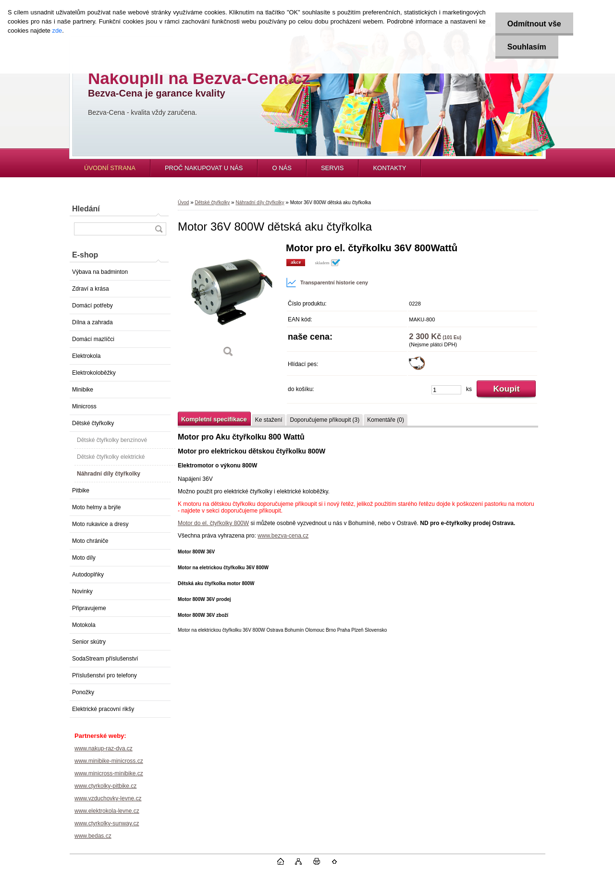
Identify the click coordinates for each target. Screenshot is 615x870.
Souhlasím (526, 47)
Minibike (82, 389)
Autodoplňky (88, 574)
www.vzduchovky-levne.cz (107, 798)
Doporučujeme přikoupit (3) (324, 420)
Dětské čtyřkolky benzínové (112, 440)
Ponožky (83, 692)
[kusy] (446, 389)
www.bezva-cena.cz (283, 535)
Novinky (82, 591)
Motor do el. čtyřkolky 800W (213, 523)
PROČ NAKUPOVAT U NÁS (204, 168)
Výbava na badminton (100, 272)
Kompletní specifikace (214, 419)
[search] (158, 229)
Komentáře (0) (385, 420)
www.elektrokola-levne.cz (106, 811)
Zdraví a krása (90, 288)
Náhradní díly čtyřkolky (108, 473)
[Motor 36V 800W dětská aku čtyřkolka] (228, 303)
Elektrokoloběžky (94, 372)
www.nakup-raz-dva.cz (103, 748)
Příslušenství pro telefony (104, 675)
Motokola (84, 625)
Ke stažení (269, 420)
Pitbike (80, 490)
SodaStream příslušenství (105, 658)
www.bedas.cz (92, 836)
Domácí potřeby (92, 305)
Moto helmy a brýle (96, 507)
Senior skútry (89, 641)
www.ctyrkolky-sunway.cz (106, 823)
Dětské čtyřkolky (93, 423)
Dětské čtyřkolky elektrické (111, 456)
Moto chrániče (90, 541)
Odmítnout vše (534, 24)
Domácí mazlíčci (93, 339)
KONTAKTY (389, 168)
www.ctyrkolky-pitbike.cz (105, 786)
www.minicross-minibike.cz (108, 773)
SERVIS (332, 168)
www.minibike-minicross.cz (108, 761)
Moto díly (84, 557)
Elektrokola (86, 356)
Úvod (183, 202)
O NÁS (281, 168)
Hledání (86, 209)
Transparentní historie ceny (327, 282)
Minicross (84, 406)
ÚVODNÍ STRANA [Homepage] (109, 168)
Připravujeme (89, 608)
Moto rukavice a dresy (100, 524)
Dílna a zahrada (92, 322)
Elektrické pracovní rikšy (103, 709)
